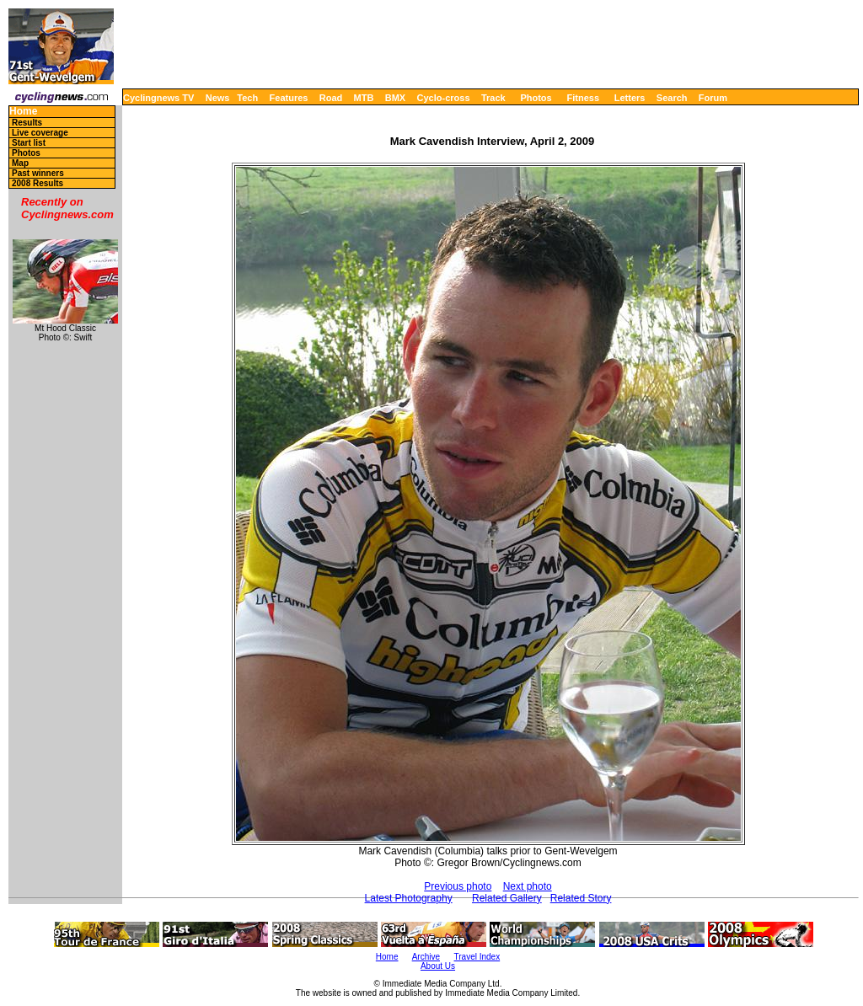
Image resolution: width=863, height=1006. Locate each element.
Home (23, 111)
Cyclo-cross (443, 98)
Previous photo (457, 886)
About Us (438, 966)
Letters (630, 98)
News (218, 98)
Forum (713, 98)
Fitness (582, 98)
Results (27, 122)
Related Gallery (507, 898)
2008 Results (37, 183)
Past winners (38, 173)
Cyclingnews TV (158, 98)
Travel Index (477, 956)
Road (331, 98)
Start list (29, 142)
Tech (247, 98)
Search (672, 98)
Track (493, 98)
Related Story (581, 898)
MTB (364, 98)
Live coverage (40, 132)
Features (289, 98)
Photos (535, 98)
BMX (395, 98)
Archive (426, 956)
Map (20, 163)
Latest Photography (409, 898)
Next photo (527, 886)
